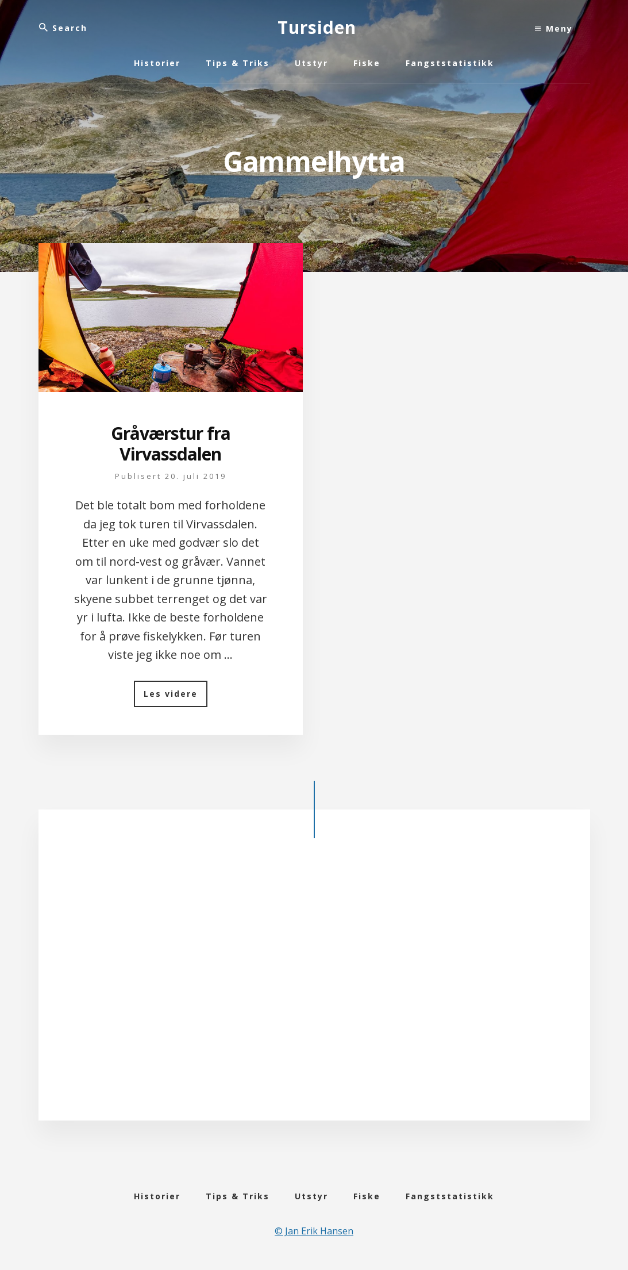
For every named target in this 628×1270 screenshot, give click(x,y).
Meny (554, 28)
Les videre (175, 698)
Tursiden (317, 27)
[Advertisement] (314, 982)
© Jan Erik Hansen (314, 1231)
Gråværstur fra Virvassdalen (170, 443)
